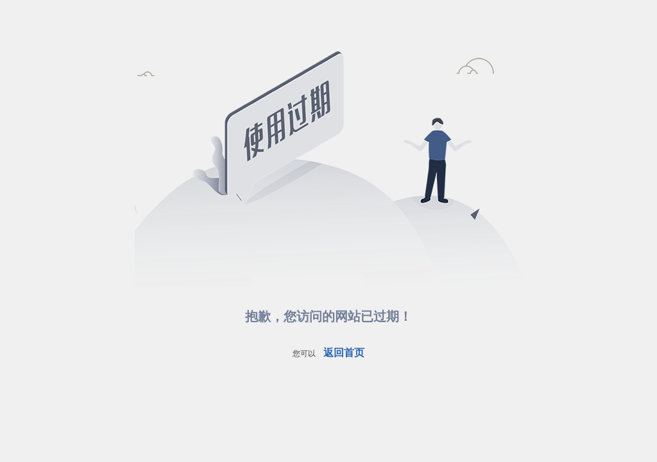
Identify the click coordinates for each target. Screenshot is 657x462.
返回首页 (343, 352)
